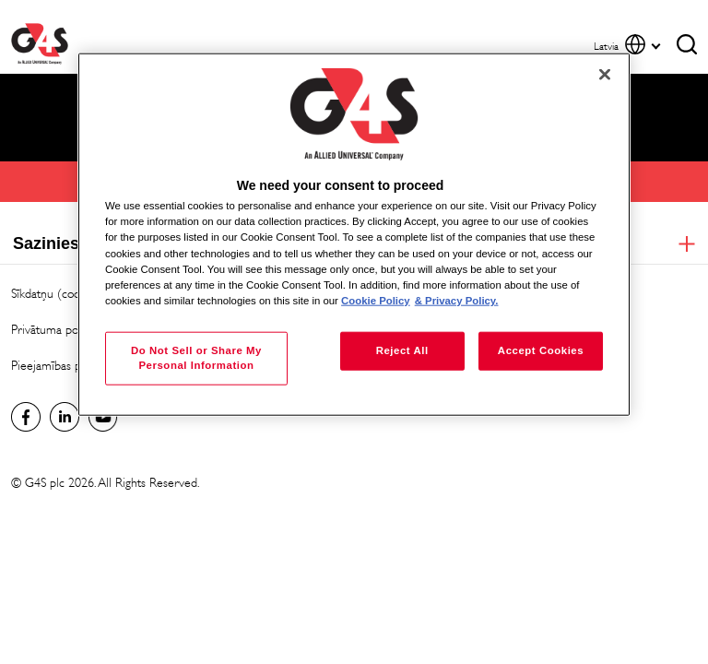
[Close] (604, 74)
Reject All (402, 349)
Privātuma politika (56, 330)
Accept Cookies (541, 349)
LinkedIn (64, 417)
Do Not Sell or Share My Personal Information (196, 357)
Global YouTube (103, 417)
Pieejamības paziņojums (71, 366)
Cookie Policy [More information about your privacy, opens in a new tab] (375, 299)
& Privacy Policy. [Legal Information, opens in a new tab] (457, 299)
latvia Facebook (26, 417)
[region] (354, 235)
